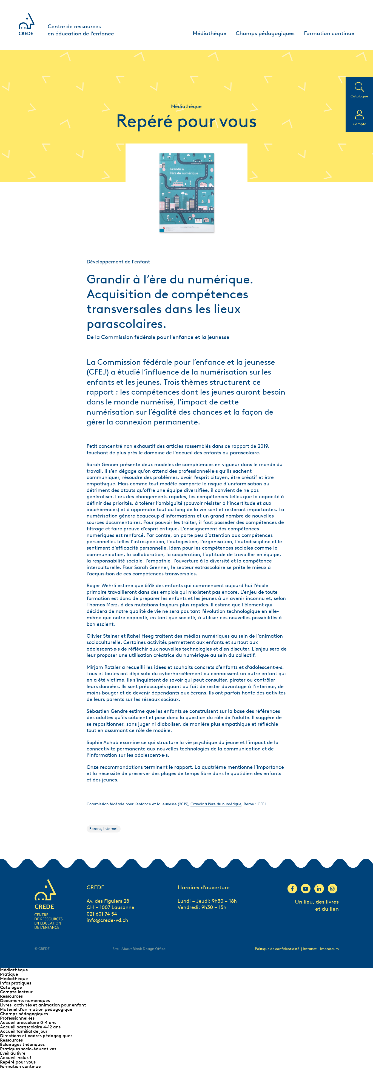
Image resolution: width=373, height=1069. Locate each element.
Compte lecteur (16, 991)
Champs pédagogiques (265, 33)
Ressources (11, 996)
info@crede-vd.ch (107, 920)
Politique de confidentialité (277, 949)
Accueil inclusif (15, 1057)
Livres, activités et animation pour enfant (43, 1005)
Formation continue (329, 33)
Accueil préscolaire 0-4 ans (28, 1022)
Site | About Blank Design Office (139, 949)
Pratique (9, 974)
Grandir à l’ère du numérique (215, 804)
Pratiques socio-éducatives (28, 1048)
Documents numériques (25, 1000)
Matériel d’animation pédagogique (36, 1009)
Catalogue (11, 987)
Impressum (329, 949)
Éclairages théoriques (22, 1044)
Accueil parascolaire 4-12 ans (30, 1026)
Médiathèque (209, 33)
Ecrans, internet (103, 828)
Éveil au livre (12, 1053)
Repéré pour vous (18, 1062)
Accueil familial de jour (23, 1031)
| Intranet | (310, 949)
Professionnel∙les (17, 1018)
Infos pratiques (15, 983)
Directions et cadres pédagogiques (36, 1035)
